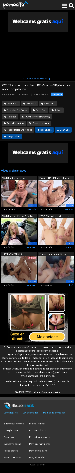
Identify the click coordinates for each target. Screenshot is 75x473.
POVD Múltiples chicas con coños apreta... (15, 178)
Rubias (58, 109)
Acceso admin (37, 464)
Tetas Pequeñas (15, 123)
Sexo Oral (41, 109)
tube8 (70, 285)
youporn (31, 247)
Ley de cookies (30, 412)
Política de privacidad (54, 412)
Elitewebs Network (14, 423)
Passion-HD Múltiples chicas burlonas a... (54, 178)
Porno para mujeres (39, 443)
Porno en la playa (38, 450)
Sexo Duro (49, 103)
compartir (57, 94)
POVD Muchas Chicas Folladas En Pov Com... (17, 216)
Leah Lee (65, 129)
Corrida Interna (40, 123)
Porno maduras (37, 430)
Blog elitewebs (37, 457)
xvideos (69, 209)
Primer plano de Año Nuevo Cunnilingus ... (53, 254)
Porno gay (9, 437)
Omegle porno (11, 430)
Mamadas (12, 103)
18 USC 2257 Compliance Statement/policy (37, 392)
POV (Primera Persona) (37, 116)
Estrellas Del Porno (17, 109)
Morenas (31, 103)
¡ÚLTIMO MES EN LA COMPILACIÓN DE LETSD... (15, 254)
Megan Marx (13, 136)
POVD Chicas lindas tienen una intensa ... (55, 216)
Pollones (11, 116)
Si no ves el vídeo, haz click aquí (37, 78)
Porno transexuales (39, 437)
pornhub (31, 209)
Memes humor (37, 423)
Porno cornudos (12, 457)
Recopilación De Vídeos (19, 129)
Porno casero (11, 450)
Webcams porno (12, 443)
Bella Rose (46, 129)
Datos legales (11, 412)
